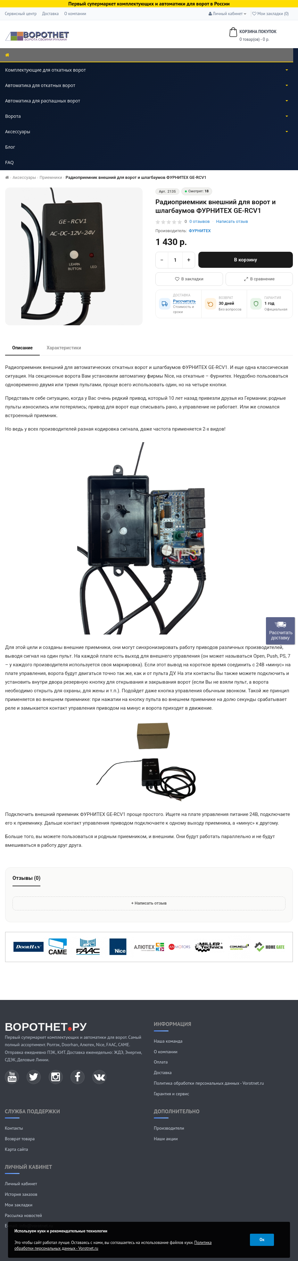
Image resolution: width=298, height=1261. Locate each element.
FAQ (9, 162)
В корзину (245, 260)
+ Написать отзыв (149, 903)
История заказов (21, 1194)
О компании (75, 13)
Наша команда (168, 1041)
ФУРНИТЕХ (200, 230)
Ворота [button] (146, 116)
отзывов (199, 221)
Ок (262, 1239)
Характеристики (64, 347)
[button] (226, 13)
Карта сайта (16, 1149)
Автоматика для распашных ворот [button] (146, 101)
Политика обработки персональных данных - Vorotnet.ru (209, 1083)
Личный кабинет (21, 1184)
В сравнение (259, 278)
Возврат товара (20, 1139)
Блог (10, 147)
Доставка (50, 13)
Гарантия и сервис (171, 1094)
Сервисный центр (21, 13)
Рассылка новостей (23, 1215)
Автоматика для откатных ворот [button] (146, 85)
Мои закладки (18, 1205)
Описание (22, 347)
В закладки (189, 278)
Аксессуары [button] (146, 131)
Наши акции (166, 1139)
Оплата (161, 1062)
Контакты (14, 1128)
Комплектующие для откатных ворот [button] (146, 70)
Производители (169, 1128)
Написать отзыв (232, 221)
